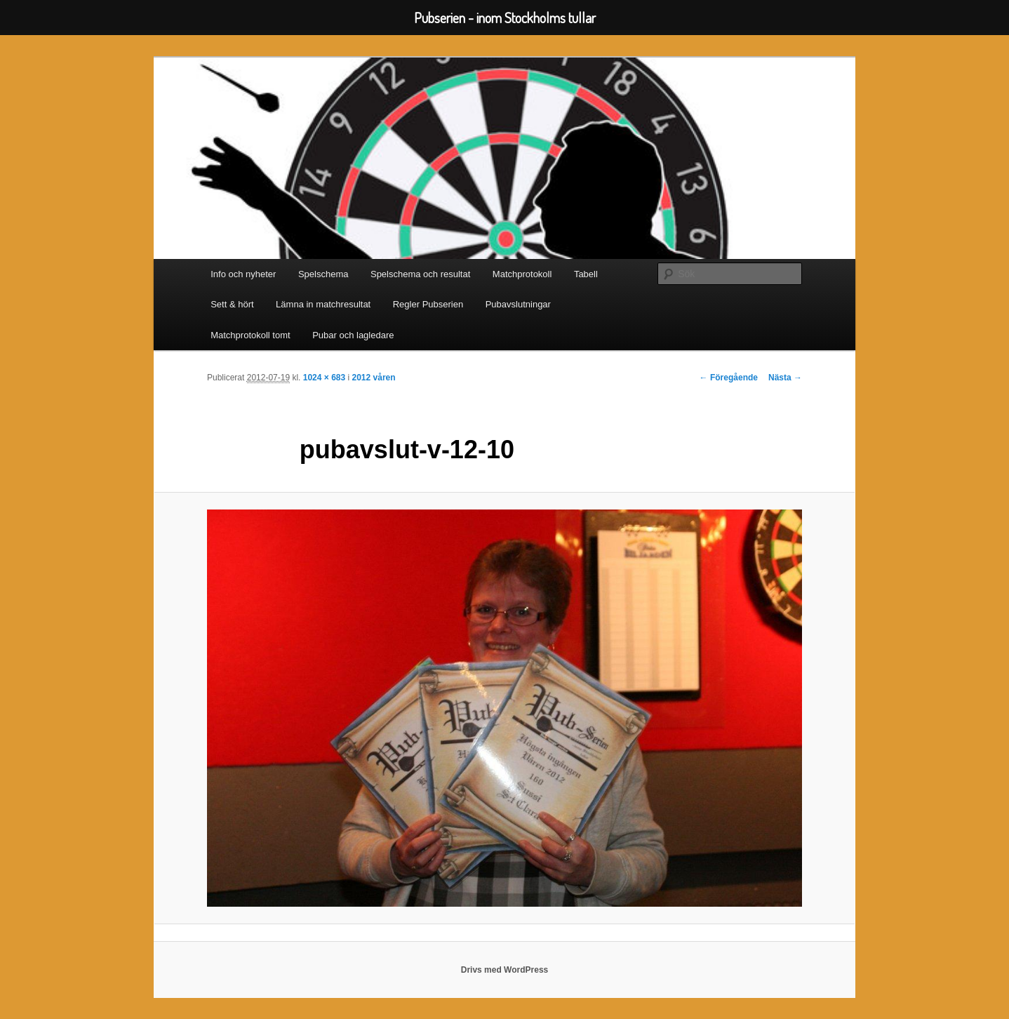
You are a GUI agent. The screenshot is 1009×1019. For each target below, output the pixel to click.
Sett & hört (232, 304)
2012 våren (374, 377)
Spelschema (323, 274)
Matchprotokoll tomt (250, 335)
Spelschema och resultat (420, 274)
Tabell (586, 274)
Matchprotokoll (522, 274)
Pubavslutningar (518, 304)
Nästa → (785, 377)
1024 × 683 (324, 377)
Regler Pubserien (428, 304)
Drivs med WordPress (505, 970)
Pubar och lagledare (353, 335)
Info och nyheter (243, 274)
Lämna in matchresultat (323, 304)
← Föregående (729, 377)
